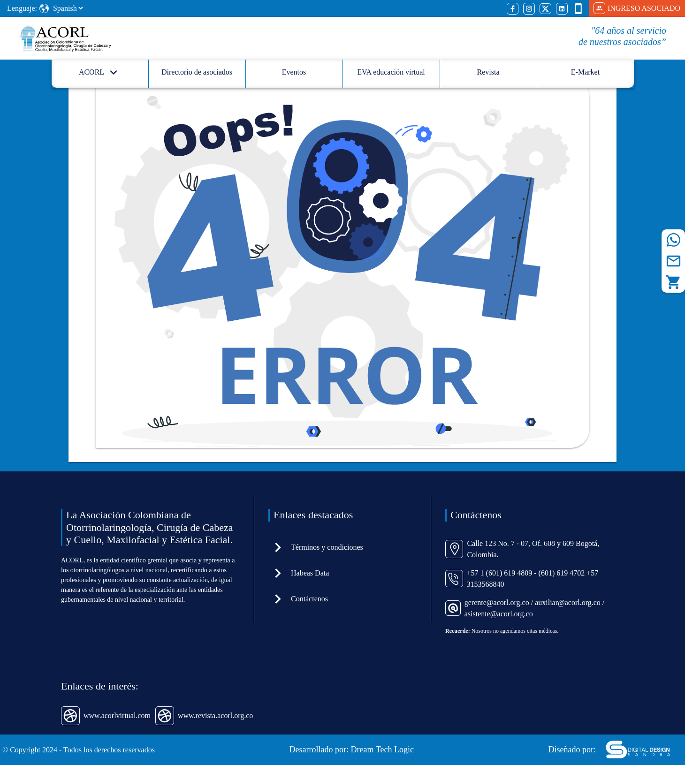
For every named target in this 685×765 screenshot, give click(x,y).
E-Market (585, 72)
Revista (488, 72)
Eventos (294, 72)
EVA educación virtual (391, 72)
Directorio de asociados (196, 72)
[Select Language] (67, 8)
